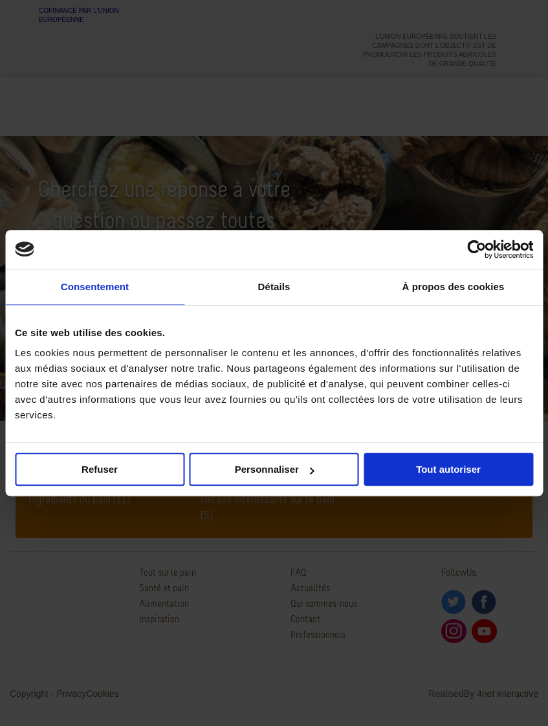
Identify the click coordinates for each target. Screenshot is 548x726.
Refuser (100, 469)
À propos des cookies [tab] (453, 286)
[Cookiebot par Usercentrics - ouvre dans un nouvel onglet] (476, 249)
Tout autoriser (448, 469)
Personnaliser (274, 469)
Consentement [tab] (95, 286)
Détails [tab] (274, 286)
